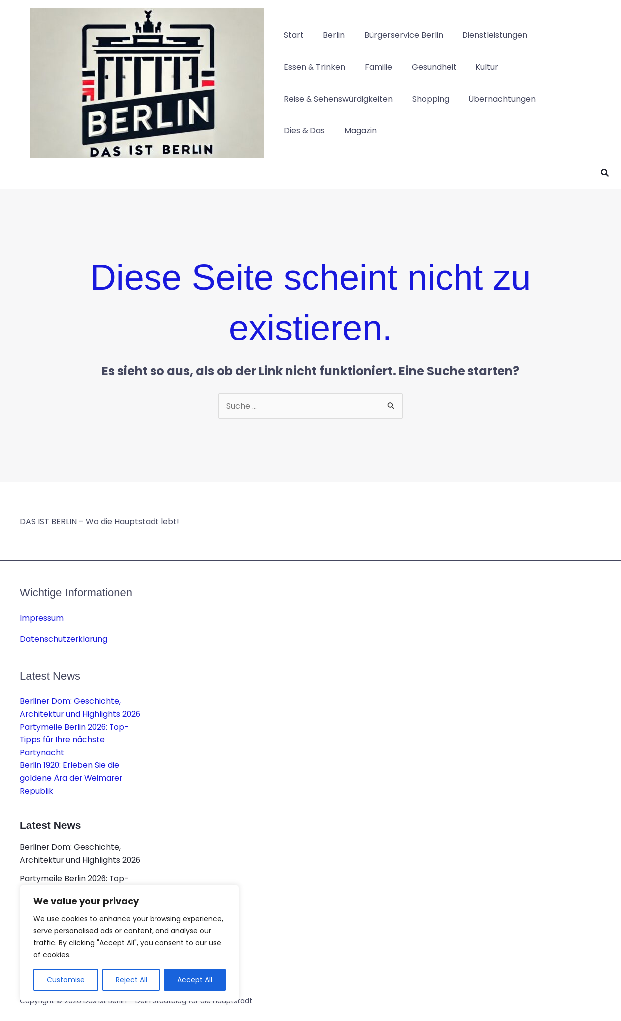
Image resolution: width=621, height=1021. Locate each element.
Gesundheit (425, 67)
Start (292, 35)
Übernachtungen (493, 99)
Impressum (42, 618)
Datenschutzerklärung (64, 639)
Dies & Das (302, 130)
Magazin (355, 130)
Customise (66, 980)
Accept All (194, 980)
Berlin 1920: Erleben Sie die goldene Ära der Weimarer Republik (72, 778)
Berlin (329, 35)
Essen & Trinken (313, 67)
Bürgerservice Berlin (395, 35)
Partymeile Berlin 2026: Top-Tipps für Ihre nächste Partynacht (75, 739)
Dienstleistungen (483, 35)
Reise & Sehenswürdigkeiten (336, 99)
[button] (605, 174)
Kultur (475, 67)
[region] (129, 943)
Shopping (425, 99)
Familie (373, 67)
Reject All (131, 980)
